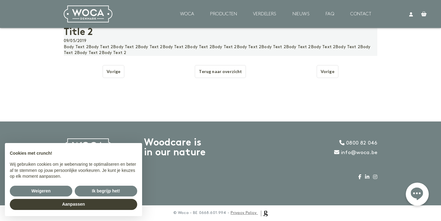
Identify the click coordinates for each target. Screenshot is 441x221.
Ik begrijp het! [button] (106, 190)
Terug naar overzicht (220, 71)
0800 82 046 (358, 143)
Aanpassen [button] (73, 204)
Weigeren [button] (41, 190)
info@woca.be (355, 152)
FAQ (330, 14)
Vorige (113, 71)
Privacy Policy (244, 213)
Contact (360, 14)
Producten (223, 14)
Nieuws (301, 14)
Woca (187, 14)
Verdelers (265, 14)
